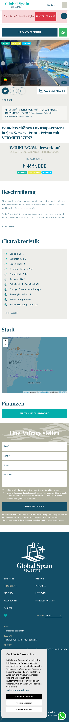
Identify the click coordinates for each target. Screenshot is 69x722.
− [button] (6, 345)
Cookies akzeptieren (24, 696)
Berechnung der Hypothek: (34, 413)
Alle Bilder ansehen (52, 91)
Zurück (7, 100)
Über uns (39, 578)
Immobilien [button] (9, 586)
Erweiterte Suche (45, 16)
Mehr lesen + (11, 312)
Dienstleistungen (44, 600)
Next (66, 63)
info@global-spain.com (14, 630)
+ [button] (6, 341)
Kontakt (8, 608)
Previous (3, 63)
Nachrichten (10, 600)
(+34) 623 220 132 (29, 640)
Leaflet (26, 392)
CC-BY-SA (62, 392)
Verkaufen (40, 586)
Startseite (9, 578)
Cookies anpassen (24, 703)
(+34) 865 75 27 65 (12, 640)
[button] (21, 90)
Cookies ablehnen (24, 709)
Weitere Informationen (17, 690)
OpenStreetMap (43, 392)
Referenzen (40, 593)
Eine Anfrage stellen (29, 32)
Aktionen (8, 593)
